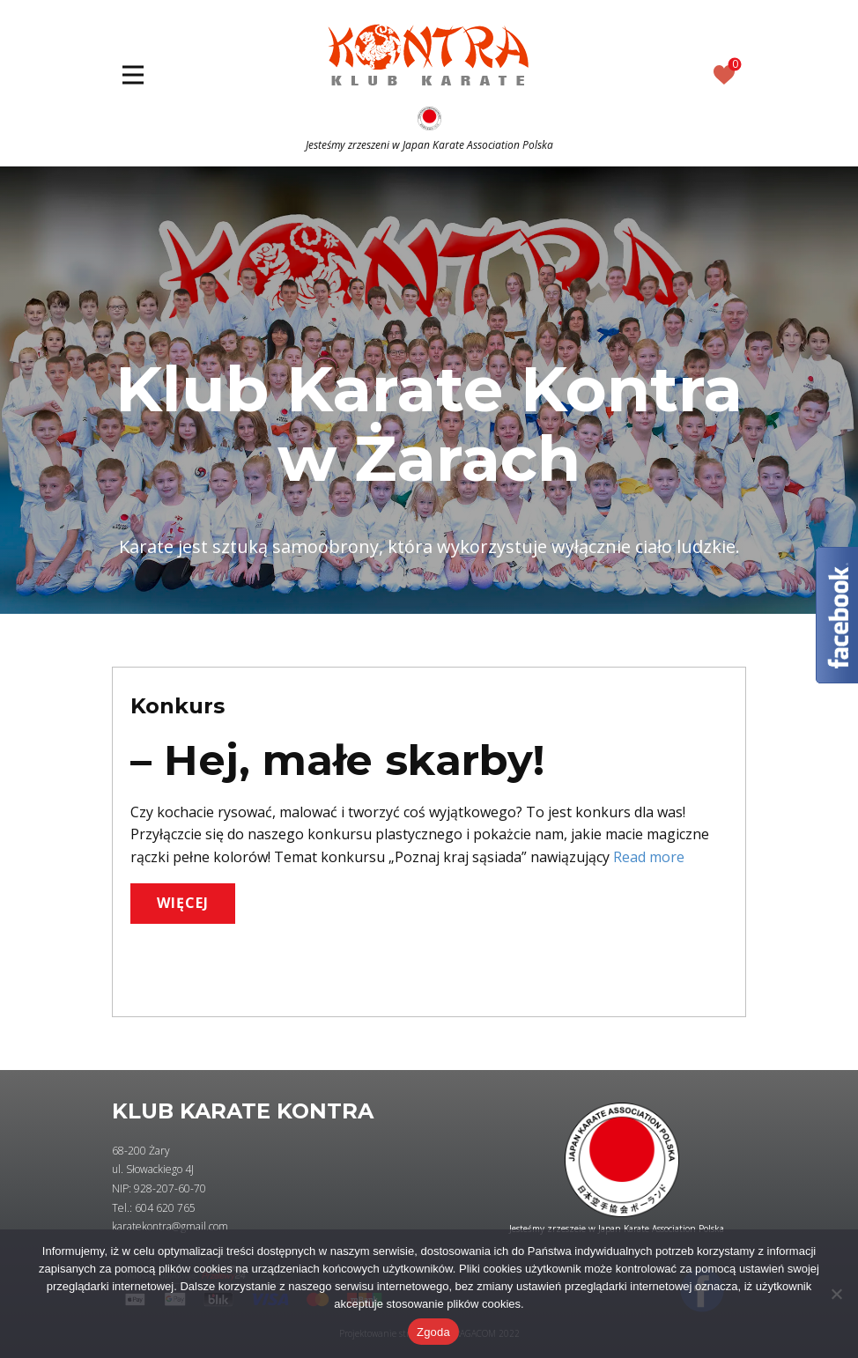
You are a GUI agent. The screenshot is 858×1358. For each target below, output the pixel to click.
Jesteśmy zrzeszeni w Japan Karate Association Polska (429, 144)
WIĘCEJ (183, 902)
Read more (648, 857)
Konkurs (177, 706)
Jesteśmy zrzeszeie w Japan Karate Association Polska (616, 1228)
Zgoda (433, 1332)
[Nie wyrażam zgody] (836, 1294)
